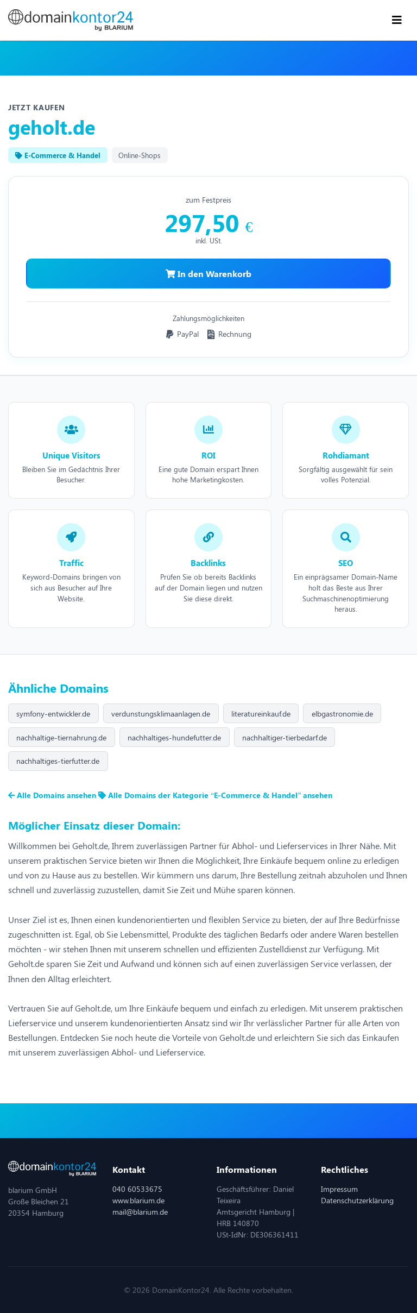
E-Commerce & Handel (57, 155)
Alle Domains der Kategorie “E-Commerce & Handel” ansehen (215, 795)
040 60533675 (137, 1189)
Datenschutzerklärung (357, 1200)
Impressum (339, 1189)
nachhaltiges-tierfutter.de (57, 761)
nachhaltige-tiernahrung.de (61, 737)
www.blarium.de (138, 1200)
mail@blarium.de (140, 1212)
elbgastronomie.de (342, 713)
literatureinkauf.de (260, 713)
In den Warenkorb (208, 273)
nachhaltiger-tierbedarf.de (284, 737)
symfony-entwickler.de (53, 713)
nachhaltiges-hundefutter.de (174, 737)
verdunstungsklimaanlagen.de (160, 713)
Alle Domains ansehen (53, 795)
